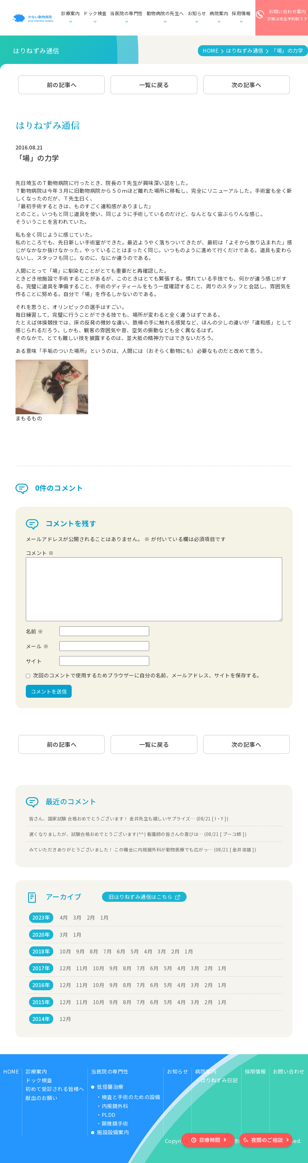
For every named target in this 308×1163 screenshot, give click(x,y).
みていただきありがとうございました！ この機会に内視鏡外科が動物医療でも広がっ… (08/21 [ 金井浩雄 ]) (142, 849)
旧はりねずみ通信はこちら (140, 897)
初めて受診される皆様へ (55, 1089)
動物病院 (165, 13)
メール (37, 646)
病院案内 (205, 1071)
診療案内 (36, 1071)
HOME (11, 1071)
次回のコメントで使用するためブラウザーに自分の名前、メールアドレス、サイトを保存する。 (147, 675)
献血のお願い (41, 1098)
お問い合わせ (289, 1071)
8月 (94, 951)
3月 (77, 917)
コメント (40, 553)
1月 (104, 917)
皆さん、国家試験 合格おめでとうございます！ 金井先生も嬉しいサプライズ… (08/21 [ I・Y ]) (129, 818)
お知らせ (197, 13)
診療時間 (210, 1140)
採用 (241, 13)
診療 (70, 13)
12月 (65, 968)
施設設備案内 (113, 1132)
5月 (134, 951)
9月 (80, 951)
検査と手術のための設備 (131, 1097)
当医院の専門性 (109, 1071)
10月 (65, 951)
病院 (219, 13)
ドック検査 (95, 13)
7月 (107, 951)
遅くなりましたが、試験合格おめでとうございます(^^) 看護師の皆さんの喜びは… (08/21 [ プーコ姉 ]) (138, 834)
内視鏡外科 (115, 1106)
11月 (82, 968)
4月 (64, 917)
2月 (91, 917)
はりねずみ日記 (219, 1080)
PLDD (109, 1114)
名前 (34, 631)
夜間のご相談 (267, 1140)
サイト (34, 661)
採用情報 (255, 1071)
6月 (121, 951)
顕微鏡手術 (115, 1123)
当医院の (126, 13)
